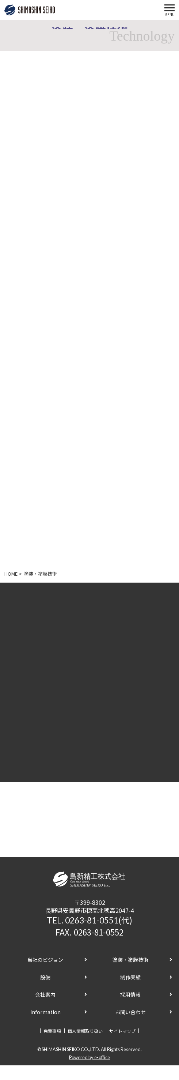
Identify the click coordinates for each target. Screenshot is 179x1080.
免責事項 (52, 1031)
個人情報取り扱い (85, 1031)
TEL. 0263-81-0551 (82, 920)
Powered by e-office (89, 1057)
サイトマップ (122, 1031)
